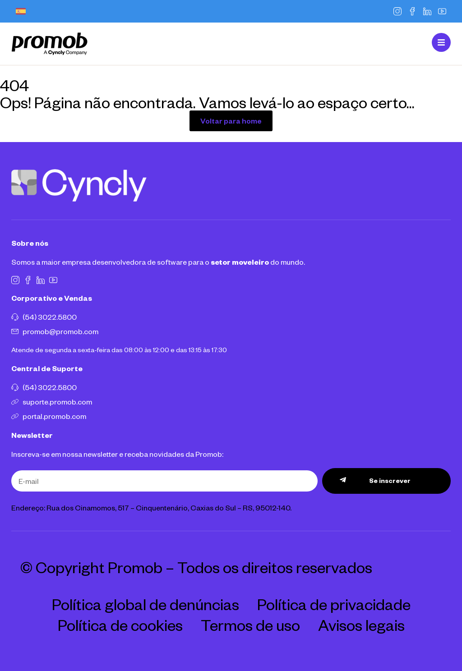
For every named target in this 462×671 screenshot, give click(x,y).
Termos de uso (250, 624)
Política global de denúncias (145, 604)
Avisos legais (361, 624)
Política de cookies (120, 624)
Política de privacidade (334, 604)
